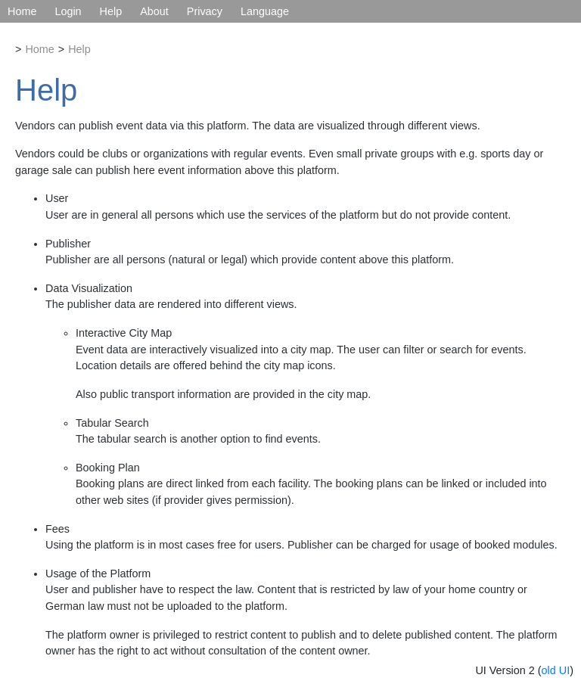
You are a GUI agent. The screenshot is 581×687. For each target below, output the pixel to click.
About (154, 11)
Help (111, 11)
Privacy (204, 11)
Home (22, 11)
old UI (556, 670)
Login (67, 11)
